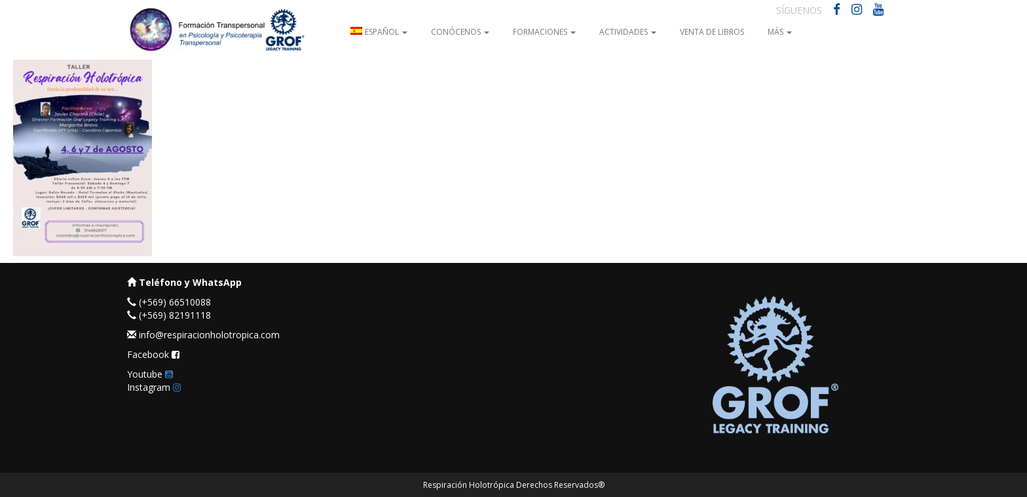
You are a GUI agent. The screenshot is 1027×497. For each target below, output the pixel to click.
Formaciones (544, 31)
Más (780, 31)
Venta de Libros (712, 31)
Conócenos (460, 31)
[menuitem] (379, 31)
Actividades (627, 31)
